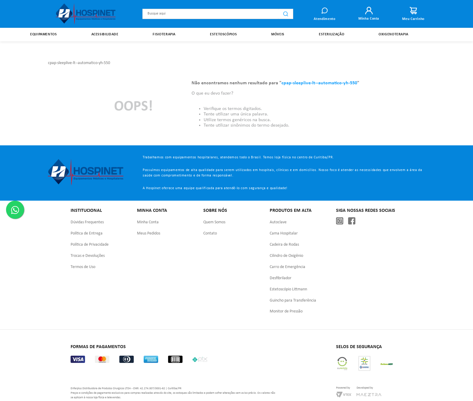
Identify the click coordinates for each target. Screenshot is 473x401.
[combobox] (217, 14)
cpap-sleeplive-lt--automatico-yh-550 (79, 49)
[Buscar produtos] (285, 14)
